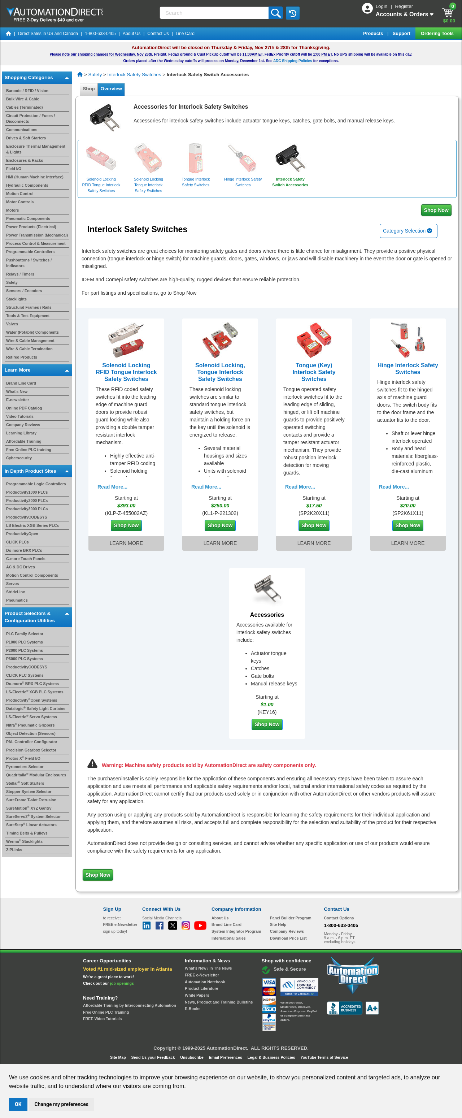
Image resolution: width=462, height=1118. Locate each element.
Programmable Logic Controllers (36, 484)
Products (373, 33)
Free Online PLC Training (106, 1012)
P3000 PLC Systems (24, 658)
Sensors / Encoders (24, 291)
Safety (12, 282)
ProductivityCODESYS (26, 517)
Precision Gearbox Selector (31, 750)
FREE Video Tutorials (102, 1019)
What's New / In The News (208, 968)
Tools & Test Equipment (27, 315)
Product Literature (201, 988)
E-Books (192, 1008)
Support (402, 33)
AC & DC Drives (20, 567)
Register (404, 6)
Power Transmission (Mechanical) (37, 235)
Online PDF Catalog (24, 408)
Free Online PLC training (28, 449)
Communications (21, 129)
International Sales (229, 938)
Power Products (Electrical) (31, 227)
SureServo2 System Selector (33, 816)
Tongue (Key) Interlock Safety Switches (313, 372)
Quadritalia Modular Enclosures (36, 775)
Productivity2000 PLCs (27, 500)
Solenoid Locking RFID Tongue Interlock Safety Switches (126, 372)
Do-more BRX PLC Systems (32, 683)
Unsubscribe (192, 1057)
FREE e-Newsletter (202, 975)
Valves (12, 324)
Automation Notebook (205, 982)
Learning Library (21, 433)
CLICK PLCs (17, 542)
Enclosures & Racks (24, 160)
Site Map (118, 1057)
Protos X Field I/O (23, 758)
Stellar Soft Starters (25, 783)
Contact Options (339, 918)
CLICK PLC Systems (25, 675)
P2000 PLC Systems (24, 650)
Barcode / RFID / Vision (27, 90)
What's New (16, 391)
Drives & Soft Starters (26, 138)
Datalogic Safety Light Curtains (35, 708)
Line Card (185, 33)
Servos (12, 583)
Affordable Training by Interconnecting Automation (129, 1005)
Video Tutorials (20, 416)
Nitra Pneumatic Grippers (30, 725)
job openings (122, 983)
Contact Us (158, 33)
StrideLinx (15, 592)
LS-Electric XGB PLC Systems (35, 692)
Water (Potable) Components (32, 332)
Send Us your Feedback (153, 1057)
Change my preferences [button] (61, 1104)
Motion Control (20, 193)
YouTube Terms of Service (324, 1057)
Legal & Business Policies (272, 1057)
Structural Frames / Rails (29, 307)
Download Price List (288, 938)
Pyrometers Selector (25, 766)
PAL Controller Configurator (31, 742)
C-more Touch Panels (25, 558)
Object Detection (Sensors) (31, 733)
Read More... (112, 487)
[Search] (215, 12)
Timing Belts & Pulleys (27, 833)
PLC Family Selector (24, 634)
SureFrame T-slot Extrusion (31, 800)
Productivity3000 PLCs (27, 509)
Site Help (278, 924)
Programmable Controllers (30, 252)
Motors (12, 210)
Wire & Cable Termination (29, 349)
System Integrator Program (236, 931)
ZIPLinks (14, 850)
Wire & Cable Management (30, 340)
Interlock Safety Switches (134, 74)
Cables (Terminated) (24, 107)
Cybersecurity (19, 458)
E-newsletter (17, 400)
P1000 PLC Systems (24, 642)
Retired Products (21, 357)
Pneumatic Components (28, 218)
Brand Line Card (21, 383)
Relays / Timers (20, 274)
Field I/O (13, 168)
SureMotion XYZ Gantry (29, 808)
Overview (111, 88)
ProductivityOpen (22, 534)
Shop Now (436, 210)
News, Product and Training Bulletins (219, 1002)
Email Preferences (226, 1057)
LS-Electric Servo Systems (31, 717)
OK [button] (18, 1104)
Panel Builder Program (290, 918)
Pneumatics (17, 600)
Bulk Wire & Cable (22, 99)
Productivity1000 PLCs (27, 492)
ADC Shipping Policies (292, 61)
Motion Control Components (32, 575)
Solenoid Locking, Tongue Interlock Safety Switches (220, 372)
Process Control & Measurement (36, 243)
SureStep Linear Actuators (31, 825)
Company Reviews (23, 424)
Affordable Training (24, 441)
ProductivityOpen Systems (31, 700)
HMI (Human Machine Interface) (35, 177)
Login (382, 6)
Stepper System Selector (29, 791)
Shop (88, 88)
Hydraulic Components (27, 185)
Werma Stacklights (24, 841)
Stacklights (16, 299)
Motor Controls (20, 202)
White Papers (197, 995)
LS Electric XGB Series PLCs (32, 525)
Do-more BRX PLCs (24, 550)
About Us (131, 33)
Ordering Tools (438, 33)
